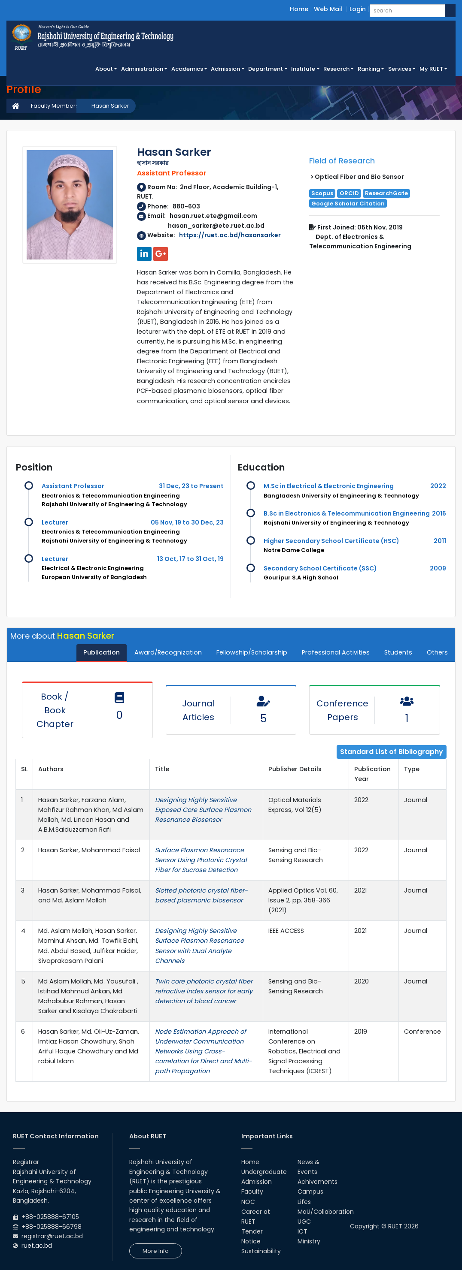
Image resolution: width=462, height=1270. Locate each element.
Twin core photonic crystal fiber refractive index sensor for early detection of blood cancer (203, 991)
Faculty (252, 1191)
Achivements (317, 1181)
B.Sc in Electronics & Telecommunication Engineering (347, 513)
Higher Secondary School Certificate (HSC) (331, 541)
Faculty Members (55, 106)
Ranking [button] (369, 69)
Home (299, 9)
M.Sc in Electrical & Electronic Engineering (329, 486)
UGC (304, 1221)
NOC (248, 1202)
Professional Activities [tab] (336, 652)
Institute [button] (303, 69)
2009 (438, 568)
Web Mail (328, 9)
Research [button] (336, 69)
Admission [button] (225, 69)
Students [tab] (398, 652)
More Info (156, 1251)
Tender (252, 1231)
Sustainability (261, 1251)
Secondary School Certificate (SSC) (320, 568)
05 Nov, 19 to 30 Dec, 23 (187, 522)
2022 (438, 486)
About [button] (104, 69)
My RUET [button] (431, 69)
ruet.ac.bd (36, 1245)
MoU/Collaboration (326, 1211)
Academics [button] (187, 69)
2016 (439, 513)
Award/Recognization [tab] (168, 652)
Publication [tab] (101, 652)
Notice (251, 1241)
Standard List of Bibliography (391, 752)
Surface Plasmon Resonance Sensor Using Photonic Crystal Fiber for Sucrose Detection (201, 860)
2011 (440, 541)
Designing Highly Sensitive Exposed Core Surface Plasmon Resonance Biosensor (203, 810)
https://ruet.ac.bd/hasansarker (230, 235)
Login (358, 9)
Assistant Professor (73, 486)
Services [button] (399, 69)
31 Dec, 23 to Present (191, 486)
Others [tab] (437, 652)
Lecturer (55, 522)
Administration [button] (142, 69)
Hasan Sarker (110, 106)
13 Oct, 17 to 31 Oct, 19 (190, 559)
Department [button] (265, 69)
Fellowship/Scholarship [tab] (251, 652)
